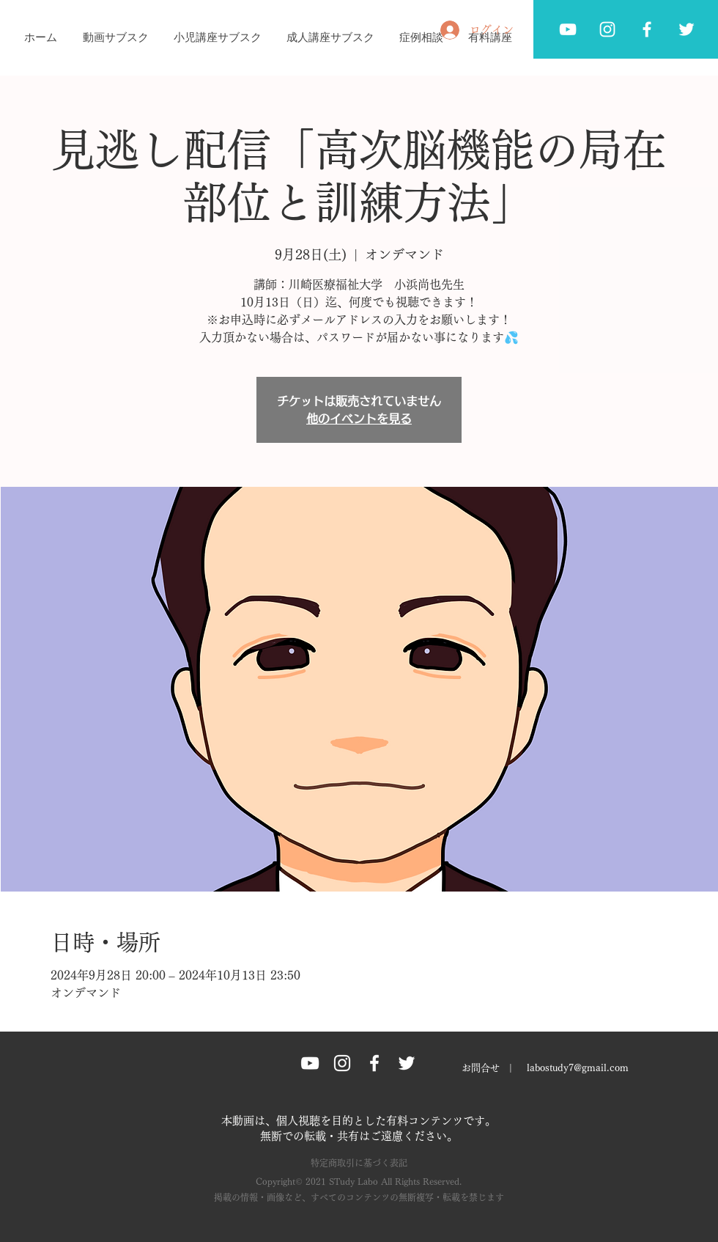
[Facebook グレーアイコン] (647, 29)
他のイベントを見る (359, 419)
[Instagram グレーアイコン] (342, 1063)
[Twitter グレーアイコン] (686, 29)
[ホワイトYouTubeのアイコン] (568, 29)
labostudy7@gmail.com (578, 1068)
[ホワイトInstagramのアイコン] (607, 29)
